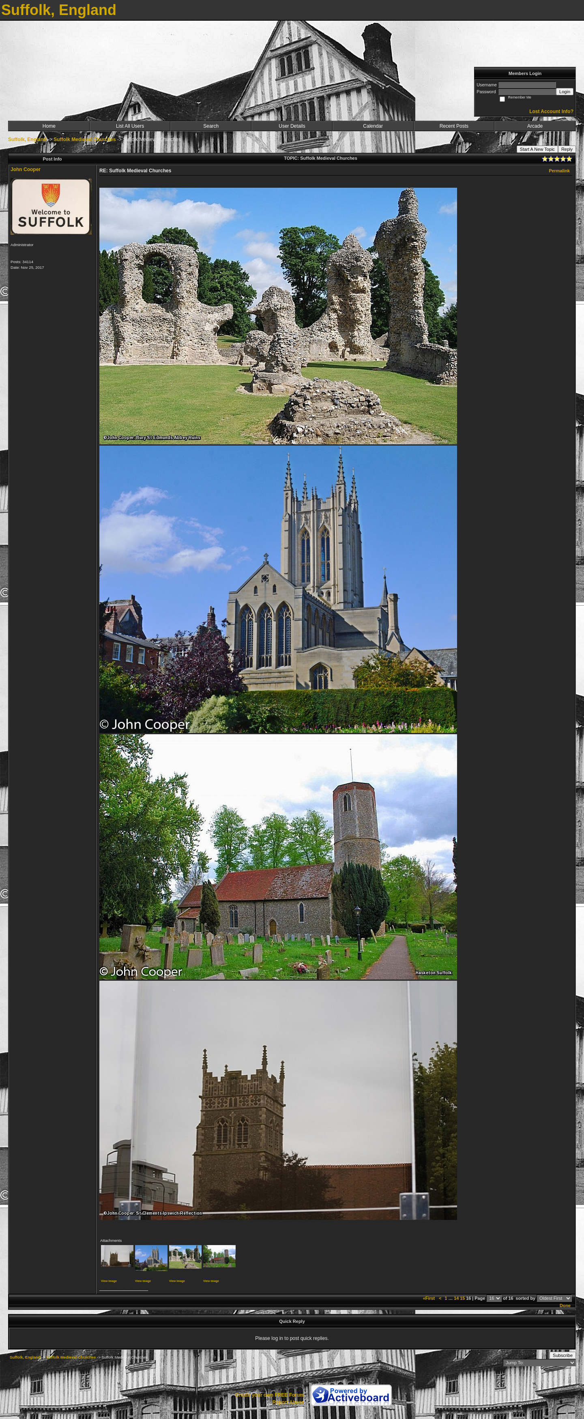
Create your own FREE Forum (269, 1395)
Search (211, 126)
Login (564, 91)
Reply (567, 149)
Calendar (373, 126)
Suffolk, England (27, 139)
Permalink (559, 170)
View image (109, 1281)
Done (565, 1305)
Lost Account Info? (551, 111)
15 (462, 1298)
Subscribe (563, 1355)
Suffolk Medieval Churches (85, 139)
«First (429, 1298)
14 (456, 1298)
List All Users (130, 126)
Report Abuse (288, 1402)
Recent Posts (454, 126)
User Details (292, 126)
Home (49, 126)
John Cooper (26, 169)
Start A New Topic (537, 149)
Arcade (535, 126)
